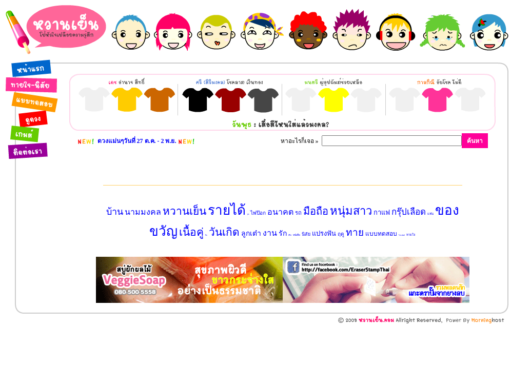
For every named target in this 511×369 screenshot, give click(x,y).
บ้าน (114, 212)
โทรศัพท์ (402, 235)
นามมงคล (143, 212)
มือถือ (315, 211)
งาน (270, 233)
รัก (283, 233)
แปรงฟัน (324, 233)
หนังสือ (296, 235)
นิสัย (306, 234)
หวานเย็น (184, 211)
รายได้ (227, 210)
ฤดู (341, 234)
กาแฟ (382, 212)
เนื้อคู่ (191, 232)
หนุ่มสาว (351, 210)
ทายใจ (411, 234)
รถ (298, 213)
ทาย (355, 232)
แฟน (430, 213)
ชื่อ (206, 235)
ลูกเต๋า (251, 233)
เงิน (289, 235)
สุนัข (248, 214)
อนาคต (280, 212)
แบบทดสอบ (381, 233)
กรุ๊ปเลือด (408, 212)
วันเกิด (224, 232)
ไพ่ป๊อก (258, 213)
